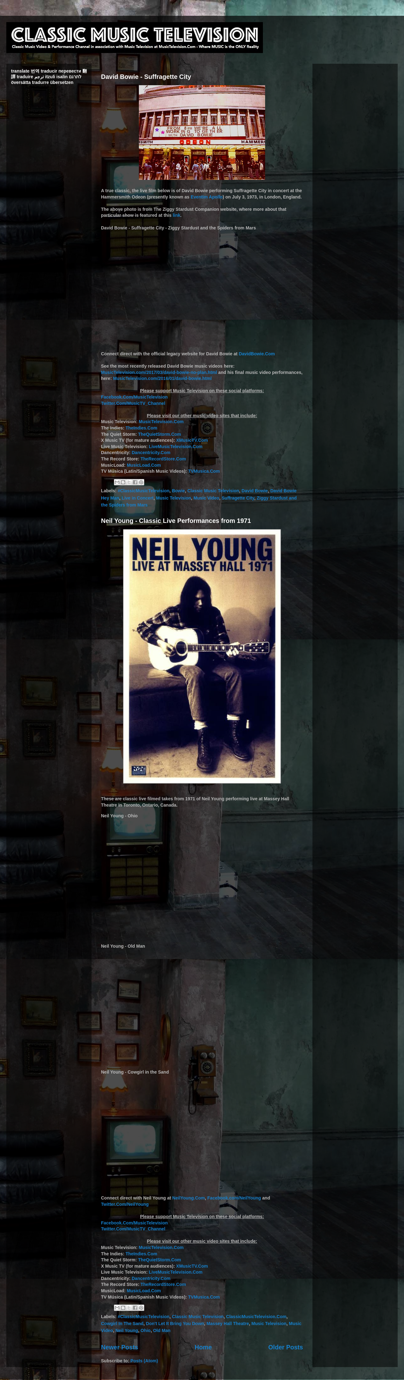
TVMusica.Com (204, 471)
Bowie (178, 490)
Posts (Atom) (144, 1360)
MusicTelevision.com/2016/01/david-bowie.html (162, 378)
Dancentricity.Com (151, 452)
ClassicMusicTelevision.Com (256, 1316)
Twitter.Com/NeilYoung (125, 1204)
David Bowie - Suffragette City (146, 76)
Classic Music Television (213, 490)
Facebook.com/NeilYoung (234, 1197)
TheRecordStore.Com (163, 458)
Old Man (161, 1330)
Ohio (145, 1330)
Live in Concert (137, 497)
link (176, 215)
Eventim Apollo (207, 196)
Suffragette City (238, 497)
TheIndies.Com (141, 427)
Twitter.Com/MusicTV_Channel (133, 403)
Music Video (206, 497)
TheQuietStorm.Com (159, 434)
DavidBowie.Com (257, 353)
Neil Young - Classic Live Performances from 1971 (176, 520)
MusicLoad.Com (144, 465)
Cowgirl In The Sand (122, 1323)
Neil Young (127, 1330)
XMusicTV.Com (192, 440)
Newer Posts (119, 1347)
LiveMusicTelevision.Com (175, 446)
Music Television (173, 497)
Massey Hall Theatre (227, 1323)
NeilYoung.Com (188, 1197)
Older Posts (285, 1347)
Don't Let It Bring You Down (175, 1323)
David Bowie (254, 490)
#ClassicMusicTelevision (143, 490)
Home (203, 1347)
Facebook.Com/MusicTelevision (134, 397)
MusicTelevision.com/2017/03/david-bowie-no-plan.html (159, 372)
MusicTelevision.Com (161, 421)
